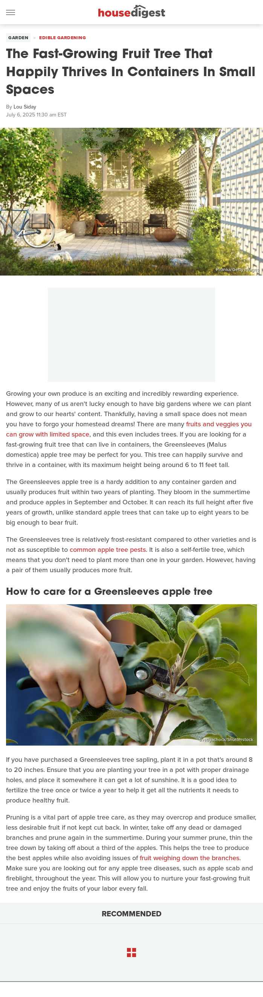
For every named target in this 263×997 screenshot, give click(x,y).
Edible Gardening (62, 37)
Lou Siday (25, 107)
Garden (18, 37)
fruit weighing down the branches (189, 858)
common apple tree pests (108, 549)
